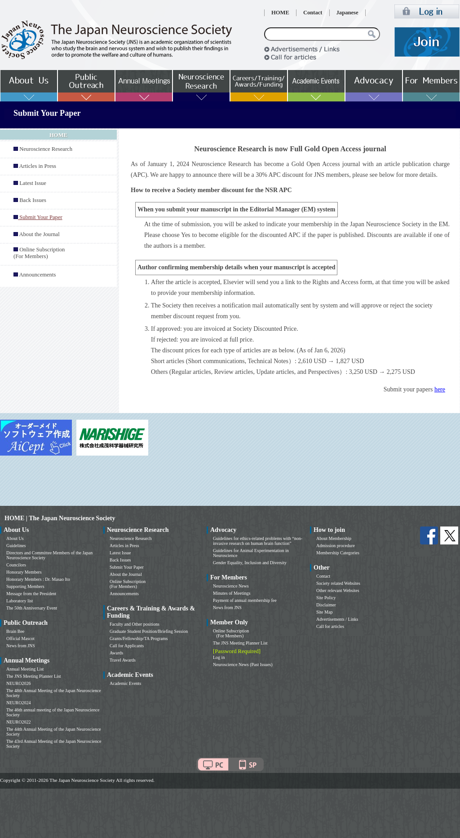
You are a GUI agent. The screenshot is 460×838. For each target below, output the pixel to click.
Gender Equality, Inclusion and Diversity (250, 562)
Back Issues (32, 200)
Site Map (324, 612)
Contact (313, 12)
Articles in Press (37, 166)
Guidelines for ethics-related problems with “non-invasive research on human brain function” (257, 541)
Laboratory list (19, 600)
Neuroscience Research (45, 149)
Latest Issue (32, 183)
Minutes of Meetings (231, 593)
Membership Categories (337, 552)
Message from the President (31, 593)
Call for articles (330, 626)
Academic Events (125, 683)
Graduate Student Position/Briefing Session (149, 631)
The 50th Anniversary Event (31, 607)
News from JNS (20, 645)
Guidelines (16, 545)
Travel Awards (123, 660)
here (439, 389)
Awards (116, 652)
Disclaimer (326, 604)
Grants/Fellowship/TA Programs (139, 638)
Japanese (347, 12)
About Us (15, 538)
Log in (219, 657)
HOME (280, 12)
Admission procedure (335, 545)
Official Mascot (20, 638)
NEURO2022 (18, 722)
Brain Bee (15, 631)
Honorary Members (24, 572)
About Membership (333, 538)
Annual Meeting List (25, 669)
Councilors (16, 564)
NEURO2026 (18, 683)
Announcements (37, 275)
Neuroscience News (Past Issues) (242, 664)
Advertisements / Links (337, 619)
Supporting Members (25, 586)
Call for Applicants (127, 645)
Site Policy (326, 597)
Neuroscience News (231, 586)
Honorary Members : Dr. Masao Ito (38, 579)
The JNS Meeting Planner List (33, 676)
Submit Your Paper (127, 567)
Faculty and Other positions (134, 624)
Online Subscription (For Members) (39, 252)
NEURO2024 (18, 702)
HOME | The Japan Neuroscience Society (59, 518)
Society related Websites (338, 583)
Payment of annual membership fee (245, 600)
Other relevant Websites (337, 590)
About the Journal (39, 234)
